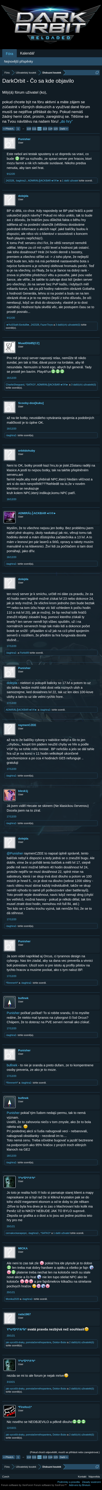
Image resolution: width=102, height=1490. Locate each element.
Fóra (9, 54)
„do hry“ (66, 121)
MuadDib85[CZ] (28, 343)
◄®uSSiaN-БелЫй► (18, 324)
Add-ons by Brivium (79, 1485)
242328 (10, 180)
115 (56, 128)
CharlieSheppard (15, 384)
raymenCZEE (27, 725)
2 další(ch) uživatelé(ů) (81, 1342)
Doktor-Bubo (59, 1342)
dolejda (23, 196)
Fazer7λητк (46, 324)
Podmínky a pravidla (68, 1482)
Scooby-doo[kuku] (31, 403)
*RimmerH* (12, 982)
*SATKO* (31, 384)
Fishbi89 (24, 652)
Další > (64, 128)
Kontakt (82, 1476)
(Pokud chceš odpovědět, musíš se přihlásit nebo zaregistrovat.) (65, 1452)
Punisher (24, 139)
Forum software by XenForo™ (50, 1485)
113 (45, 128)
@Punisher (15, 853)
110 (29, 128)
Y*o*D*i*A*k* (26, 1177)
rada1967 (24, 1314)
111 (34, 128)
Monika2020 (12, 1299)
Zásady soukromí (91, 1482)
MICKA (23, 1248)
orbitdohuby (26, 450)
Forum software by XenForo (17, 1485)
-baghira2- (21, 180)
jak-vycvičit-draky (15, 1342)
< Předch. (8, 128)
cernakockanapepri (16, 1233)
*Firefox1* (25, 1407)
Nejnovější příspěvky (18, 61)
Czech (5, 1476)
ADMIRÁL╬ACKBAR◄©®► (43, 180)
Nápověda (94, 1476)
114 (50, 128)
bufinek (23, 998)
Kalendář (27, 53)
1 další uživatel (70, 180)
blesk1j (23, 791)
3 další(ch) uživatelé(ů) (67, 324)
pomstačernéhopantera (38, 1342)
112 (40, 128)
